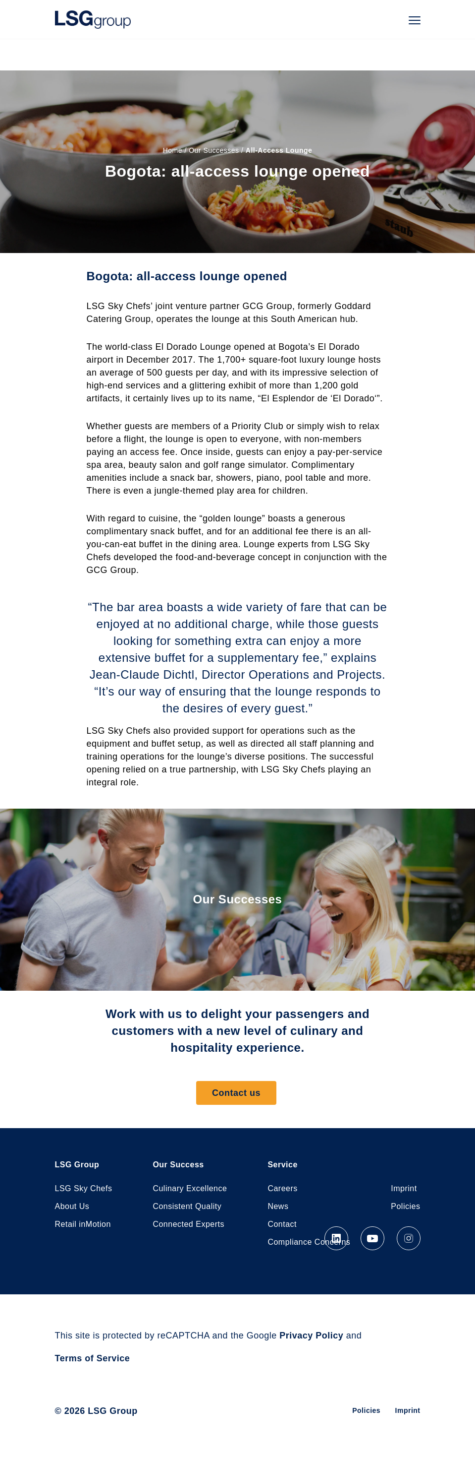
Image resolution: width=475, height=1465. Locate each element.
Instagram (409, 1238)
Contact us (236, 1093)
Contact (282, 1224)
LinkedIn (336, 1238)
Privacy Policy (311, 1335)
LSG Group (93, 19)
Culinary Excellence (190, 1188)
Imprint (404, 1188)
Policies (405, 1206)
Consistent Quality (187, 1206)
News (277, 1206)
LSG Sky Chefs (83, 1188)
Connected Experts (188, 1224)
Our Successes (214, 150)
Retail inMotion (83, 1224)
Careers (282, 1188)
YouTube (372, 1238)
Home (172, 150)
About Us (72, 1206)
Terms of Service (92, 1358)
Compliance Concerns (308, 1242)
